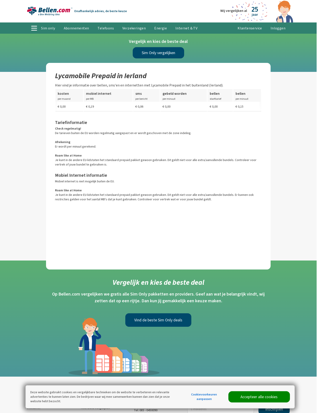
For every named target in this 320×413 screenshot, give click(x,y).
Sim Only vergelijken (158, 52)
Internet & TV (186, 28)
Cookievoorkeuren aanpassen (204, 396)
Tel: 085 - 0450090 (145, 410)
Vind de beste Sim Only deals (158, 320)
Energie (160, 28)
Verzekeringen (134, 28)
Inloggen (278, 28)
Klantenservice (250, 28)
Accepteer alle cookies (259, 397)
